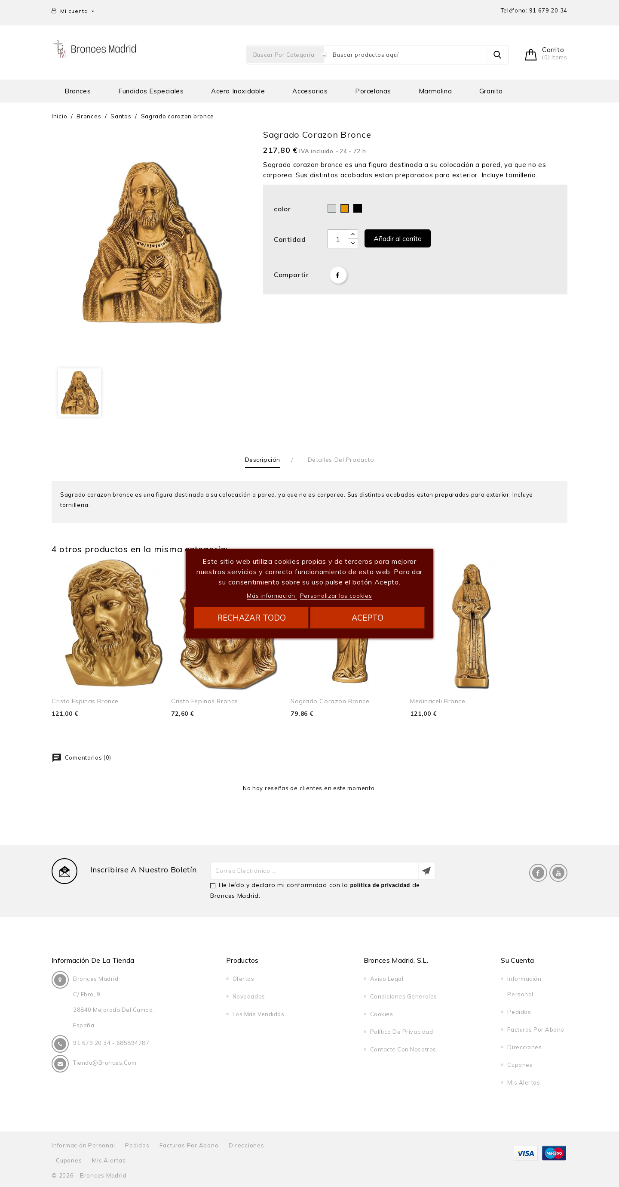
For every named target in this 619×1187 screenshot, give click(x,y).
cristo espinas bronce (85, 701)
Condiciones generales (403, 996)
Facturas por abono (535, 1029)
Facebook (538, 873)
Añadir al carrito (398, 238)
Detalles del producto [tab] (341, 460)
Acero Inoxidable (238, 91)
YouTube (558, 873)
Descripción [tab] (262, 460)
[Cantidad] (338, 238)
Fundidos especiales (151, 91)
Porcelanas (373, 91)
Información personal (83, 1145)
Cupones (520, 1064)
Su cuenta (517, 960)
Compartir (338, 275)
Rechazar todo (251, 618)
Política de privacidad (401, 1031)
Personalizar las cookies (336, 595)
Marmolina (435, 91)
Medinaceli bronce (438, 701)
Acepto (367, 618)
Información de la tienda (93, 960)
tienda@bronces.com (104, 1062)
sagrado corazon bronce (330, 701)
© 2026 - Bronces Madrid (89, 1175)
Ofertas (243, 978)
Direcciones (524, 1047)
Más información (272, 595)
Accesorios (310, 91)
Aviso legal (387, 978)
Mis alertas (523, 1082)
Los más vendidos (258, 1014)
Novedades (249, 996)
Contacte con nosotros (403, 1049)
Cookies (381, 1014)
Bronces (77, 91)
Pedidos (519, 1011)
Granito (491, 91)
